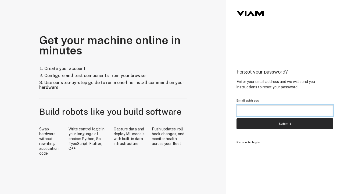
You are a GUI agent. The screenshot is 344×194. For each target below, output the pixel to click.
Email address (247, 100)
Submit (285, 124)
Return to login (248, 142)
